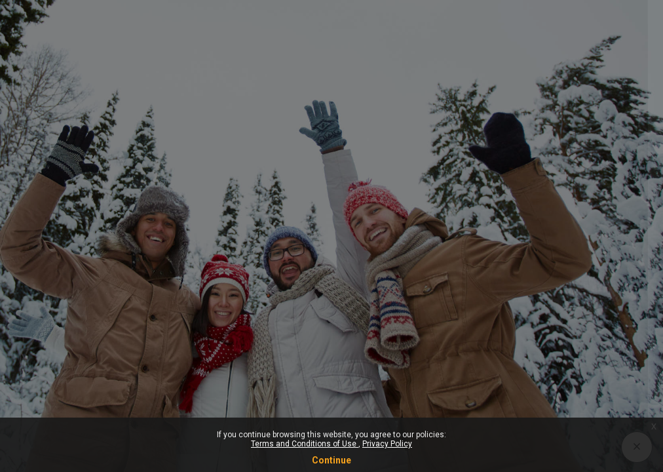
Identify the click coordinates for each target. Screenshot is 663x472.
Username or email (449, 171)
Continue (331, 460)
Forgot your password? (598, 295)
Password (429, 234)
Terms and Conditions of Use (304, 443)
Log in (525, 332)
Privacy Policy (387, 443)
